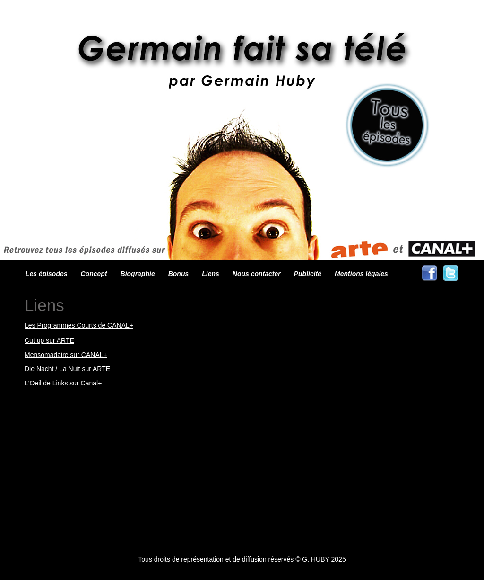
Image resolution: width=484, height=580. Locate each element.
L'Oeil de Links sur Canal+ (63, 383)
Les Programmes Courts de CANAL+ (79, 325)
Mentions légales (361, 273)
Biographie (138, 273)
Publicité (307, 273)
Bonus (178, 273)
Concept (94, 273)
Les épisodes (47, 273)
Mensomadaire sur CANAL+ (66, 354)
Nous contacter (257, 273)
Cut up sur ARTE (49, 340)
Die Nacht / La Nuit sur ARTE (67, 369)
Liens (210, 273)
